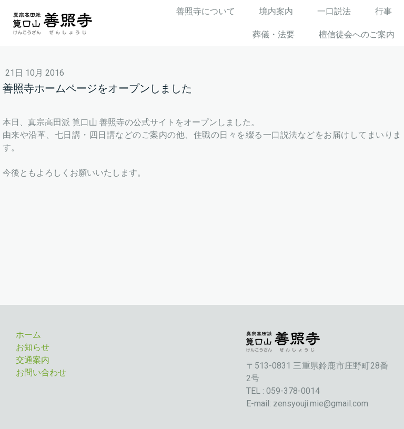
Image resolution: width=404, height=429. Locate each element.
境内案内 (276, 11)
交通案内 (32, 360)
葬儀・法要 (273, 34)
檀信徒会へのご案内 (357, 34)
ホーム (28, 335)
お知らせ (32, 347)
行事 (383, 11)
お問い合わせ (41, 372)
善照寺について (205, 11)
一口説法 (334, 11)
